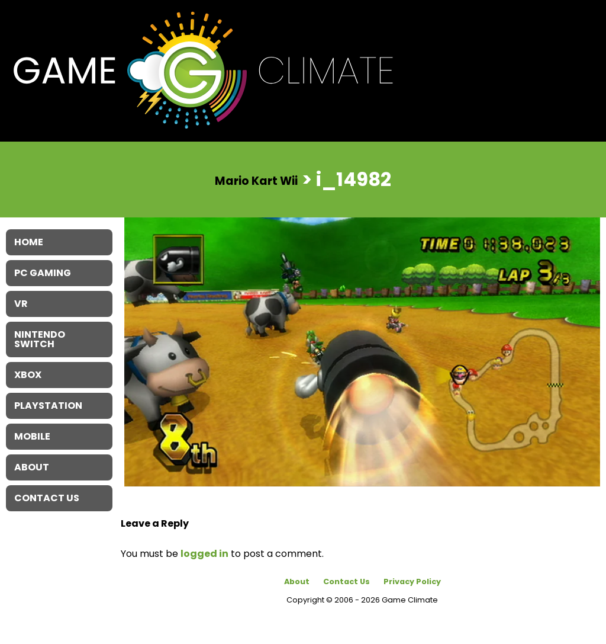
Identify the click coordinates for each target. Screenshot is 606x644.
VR (21, 303)
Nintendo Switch (39, 339)
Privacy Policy (412, 581)
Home (28, 242)
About (297, 581)
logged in (204, 553)
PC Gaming (42, 273)
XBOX (27, 375)
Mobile (32, 436)
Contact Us (346, 581)
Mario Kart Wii (256, 180)
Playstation (48, 405)
